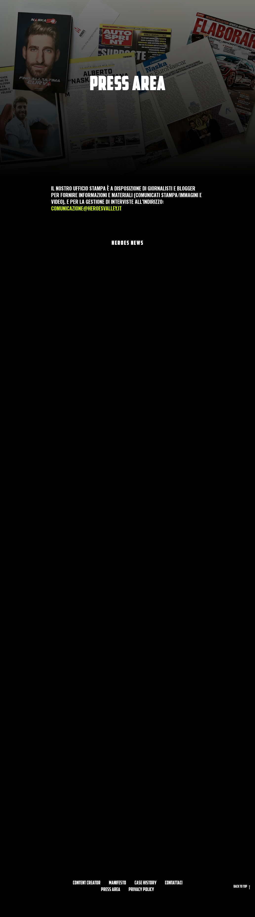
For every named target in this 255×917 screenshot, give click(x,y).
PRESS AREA (110, 889)
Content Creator (86, 883)
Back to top (242, 887)
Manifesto (117, 883)
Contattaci (173, 883)
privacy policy (141, 889)
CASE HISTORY (146, 883)
